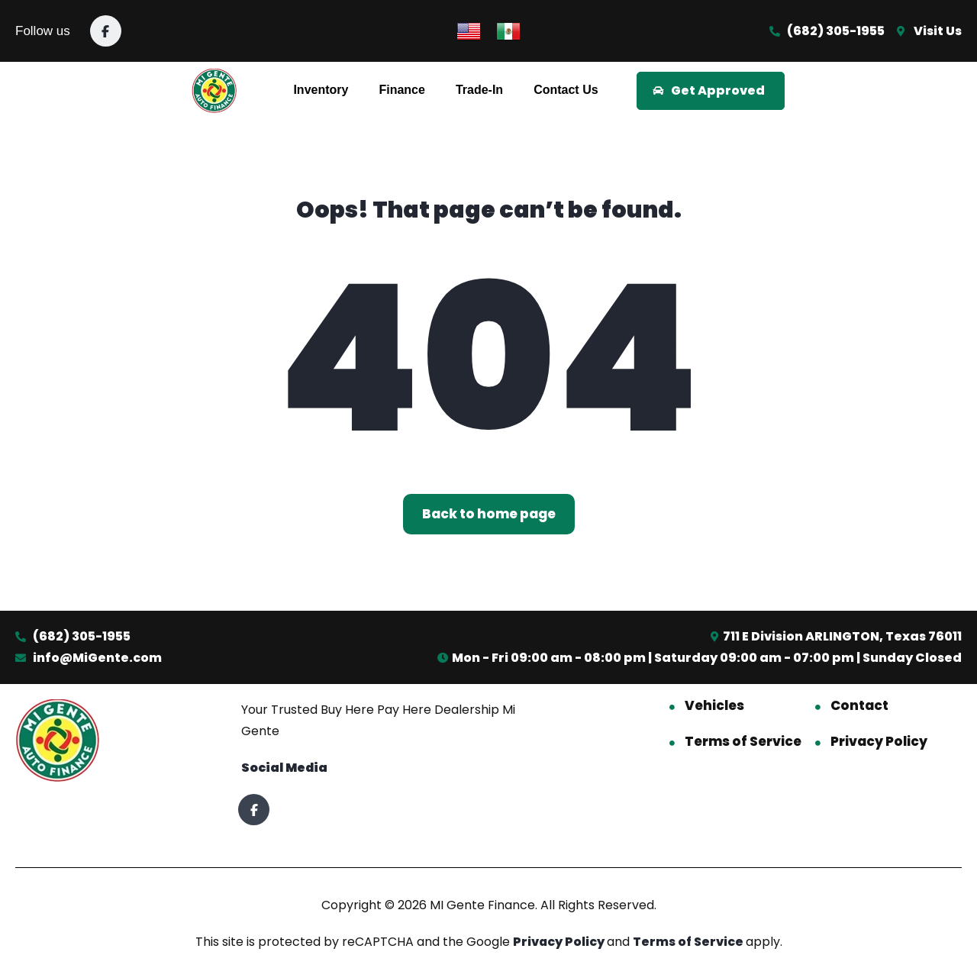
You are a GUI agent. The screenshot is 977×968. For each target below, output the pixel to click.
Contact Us (566, 89)
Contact (859, 705)
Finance (401, 89)
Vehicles (714, 705)
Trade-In (479, 89)
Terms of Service (743, 741)
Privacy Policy (878, 741)
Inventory (320, 89)
